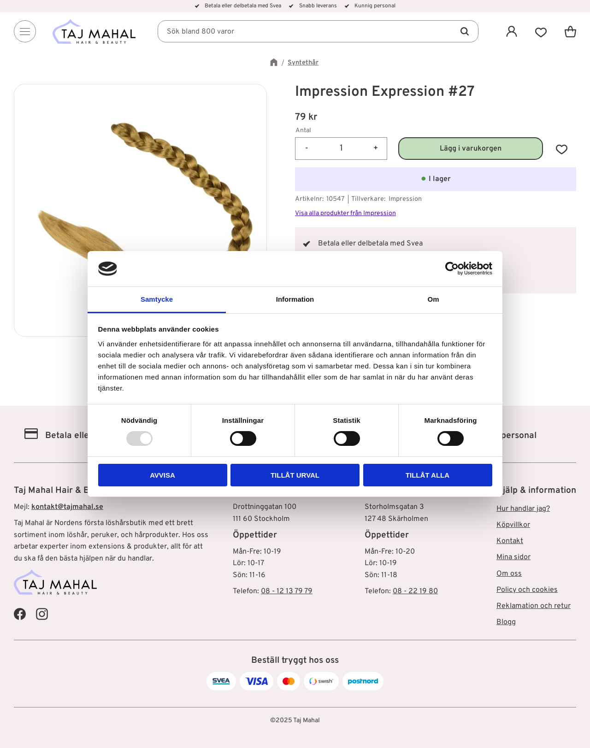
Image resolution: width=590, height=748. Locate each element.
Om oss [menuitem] (509, 574)
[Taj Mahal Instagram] (42, 613)
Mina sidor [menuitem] (513, 557)
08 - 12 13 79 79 (287, 591)
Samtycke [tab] (157, 299)
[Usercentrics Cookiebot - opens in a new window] (452, 268)
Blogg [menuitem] (506, 622)
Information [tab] (295, 299)
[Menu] (25, 31)
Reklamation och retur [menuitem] (533, 606)
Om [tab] (433, 299)
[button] (541, 31)
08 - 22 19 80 (415, 591)
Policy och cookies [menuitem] (527, 590)
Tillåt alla (427, 475)
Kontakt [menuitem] (509, 541)
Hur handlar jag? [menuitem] (523, 509)
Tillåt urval (295, 475)
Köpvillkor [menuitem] (513, 525)
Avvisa (162, 475)
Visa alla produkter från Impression (345, 213)
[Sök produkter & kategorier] (318, 31)
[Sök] (465, 31)
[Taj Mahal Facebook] (20, 613)
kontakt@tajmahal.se (67, 507)
